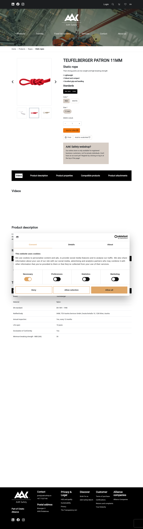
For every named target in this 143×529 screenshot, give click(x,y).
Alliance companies (119, 493)
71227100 (43, 498)
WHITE (74, 101)
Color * (65, 97)
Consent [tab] (33, 244)
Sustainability (66, 503)
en (130, 4)
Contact (103, 33)
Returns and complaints (104, 503)
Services (85, 33)
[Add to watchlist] (82, 137)
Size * (65, 107)
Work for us (84, 496)
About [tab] (110, 244)
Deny (33, 290)
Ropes (30, 49)
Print (68, 137)
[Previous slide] (13, 82)
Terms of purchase (103, 496)
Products (21, 33)
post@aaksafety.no (44, 496)
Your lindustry (101, 507)
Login (106, 4)
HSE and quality (66, 499)
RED (66, 101)
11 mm (67, 111)
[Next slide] (56, 82)
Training (39, 33)
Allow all (109, 290)
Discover (85, 492)
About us (122, 33)
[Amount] (72, 123)
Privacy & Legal (66, 493)
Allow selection (71, 290)
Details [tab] (71, 244)
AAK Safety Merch (86, 500)
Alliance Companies (120, 499)
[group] (22, 113)
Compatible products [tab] (90, 175)
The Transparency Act (69, 510)
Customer (101, 492)
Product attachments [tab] (117, 175)
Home (14, 49)
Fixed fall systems (62, 33)
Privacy (63, 507)
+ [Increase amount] (79, 123)
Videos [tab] (19, 175)
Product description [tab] (39, 175)
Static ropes (39, 49)
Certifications (101, 500)
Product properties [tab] (64, 175)
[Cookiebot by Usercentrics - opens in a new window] (116, 237)
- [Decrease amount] (65, 123)
